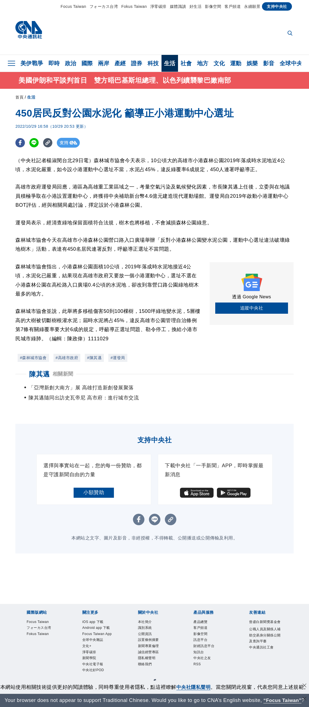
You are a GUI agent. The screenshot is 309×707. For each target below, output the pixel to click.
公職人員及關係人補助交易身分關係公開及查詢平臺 (264, 633)
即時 (54, 63)
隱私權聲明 (147, 652)
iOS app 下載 (94, 613)
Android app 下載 (97, 619)
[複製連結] (49, 143)
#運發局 (118, 358)
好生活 (195, 6)
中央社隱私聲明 (199, 679)
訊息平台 (201, 632)
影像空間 (213, 6)
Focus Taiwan (73, 6)
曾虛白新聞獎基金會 (264, 616)
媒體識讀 (178, 6)
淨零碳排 (158, 6)
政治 (70, 63)
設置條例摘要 (149, 632)
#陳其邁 (94, 358)
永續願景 (252, 6)
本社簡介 (145, 613)
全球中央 (291, 63)
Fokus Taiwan (134, 6)
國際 (87, 63)
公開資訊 (145, 626)
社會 (186, 63)
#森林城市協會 (33, 358)
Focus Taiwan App (98, 626)
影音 (269, 63)
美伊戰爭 (31, 63)
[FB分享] (20, 143)
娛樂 (252, 63)
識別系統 (145, 619)
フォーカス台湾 (104, 6)
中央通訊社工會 (262, 646)
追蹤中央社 (251, 308)
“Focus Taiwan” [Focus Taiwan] (283, 700)
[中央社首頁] (28, 31)
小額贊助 (93, 483)
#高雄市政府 (67, 358)
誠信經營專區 (149, 645)
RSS (197, 658)
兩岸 (103, 63)
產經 (120, 63)
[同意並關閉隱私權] (304, 679)
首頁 (19, 98)
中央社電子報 (93, 658)
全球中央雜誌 (93, 632)
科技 (153, 63)
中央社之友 (202, 652)
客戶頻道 (232, 6)
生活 (169, 63)
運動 (236, 63)
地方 (203, 63)
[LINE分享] (34, 143)
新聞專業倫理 (149, 639)
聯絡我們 (145, 658)
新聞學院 (89, 652)
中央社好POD (94, 665)
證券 (136, 63)
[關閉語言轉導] (304, 700)
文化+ (87, 639)
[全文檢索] (290, 34)
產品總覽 (201, 613)
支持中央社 (277, 6)
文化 (219, 63)
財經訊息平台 (204, 639)
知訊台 (199, 645)
